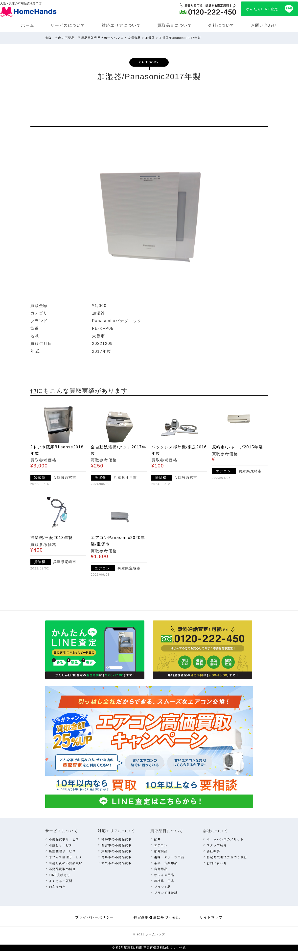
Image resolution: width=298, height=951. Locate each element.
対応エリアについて (121, 25)
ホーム (27, 25)
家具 (157, 839)
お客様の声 (57, 887)
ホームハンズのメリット (225, 839)
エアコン (160, 845)
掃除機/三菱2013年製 (51, 538)
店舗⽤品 (160, 869)
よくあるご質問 (60, 881)
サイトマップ (211, 917)
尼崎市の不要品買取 (116, 857)
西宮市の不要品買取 (116, 845)
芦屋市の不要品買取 (116, 851)
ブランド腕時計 (166, 893)
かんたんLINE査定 (262, 9)
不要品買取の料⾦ (62, 869)
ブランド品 (162, 887)
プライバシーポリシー (94, 917)
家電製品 (160, 851)
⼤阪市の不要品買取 (116, 863)
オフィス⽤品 (164, 875)
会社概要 (213, 851)
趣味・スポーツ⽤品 (169, 857)
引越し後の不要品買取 (66, 863)
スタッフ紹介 (217, 845)
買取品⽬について (174, 25)
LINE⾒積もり (59, 875)
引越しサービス (60, 845)
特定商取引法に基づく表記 (227, 857)
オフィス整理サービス (66, 857)
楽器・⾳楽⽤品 (166, 863)
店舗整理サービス (62, 851)
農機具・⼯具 (164, 881)
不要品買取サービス (64, 839)
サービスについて (67, 25)
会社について (221, 25)
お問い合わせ (264, 25)
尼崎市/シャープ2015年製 (237, 447)
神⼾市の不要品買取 (116, 839)
